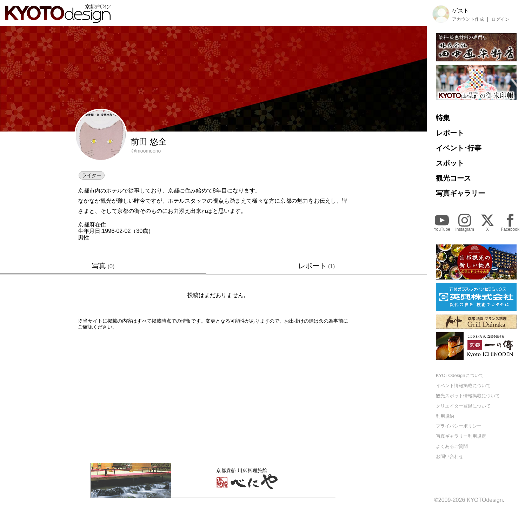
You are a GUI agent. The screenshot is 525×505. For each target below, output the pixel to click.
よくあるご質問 (452, 446)
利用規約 (445, 416)
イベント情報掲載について (463, 385)
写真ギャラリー (460, 193)
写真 (103, 266)
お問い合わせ (449, 456)
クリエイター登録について (463, 406)
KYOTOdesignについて (460, 375)
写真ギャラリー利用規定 (461, 436)
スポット (450, 163)
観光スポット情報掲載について (468, 395)
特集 (443, 118)
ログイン (500, 19)
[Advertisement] (213, 396)
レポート (316, 266)
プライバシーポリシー (458, 426)
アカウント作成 (468, 19)
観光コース (453, 178)
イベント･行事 (458, 148)
